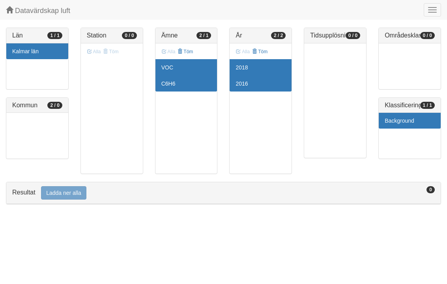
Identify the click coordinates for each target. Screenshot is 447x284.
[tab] (223, 193)
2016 (242, 83)
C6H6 (168, 83)
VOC (167, 67)
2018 (242, 67)
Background (399, 121)
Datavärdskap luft (38, 10)
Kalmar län (25, 51)
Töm (185, 51)
